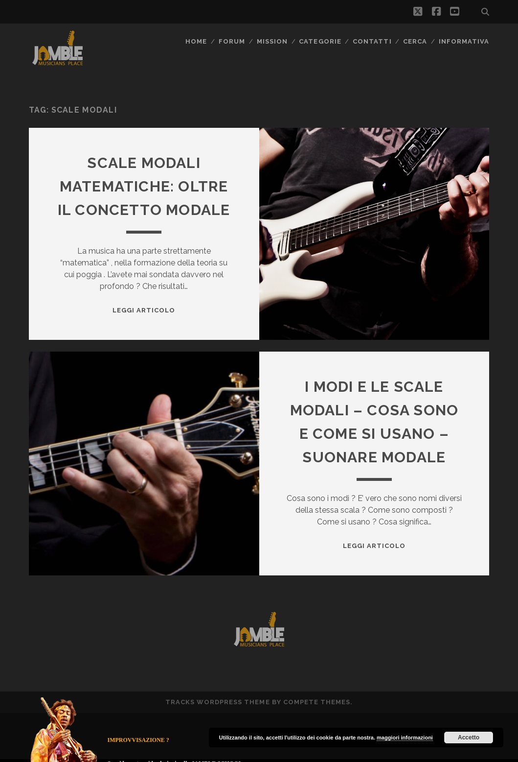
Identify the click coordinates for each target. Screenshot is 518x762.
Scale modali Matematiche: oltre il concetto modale (144, 186)
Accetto (468, 737)
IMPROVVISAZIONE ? (138, 740)
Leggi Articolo (144, 310)
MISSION (272, 41)
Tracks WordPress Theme (217, 702)
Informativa (464, 41)
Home (196, 41)
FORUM (232, 41)
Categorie (320, 41)
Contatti (372, 41)
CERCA (415, 41)
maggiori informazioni (405, 737)
